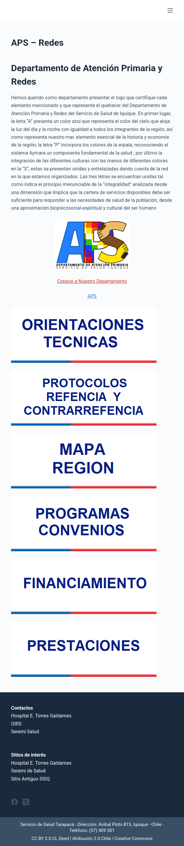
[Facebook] (14, 801)
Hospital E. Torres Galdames (41, 716)
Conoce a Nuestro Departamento (92, 281)
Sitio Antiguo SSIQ (30, 779)
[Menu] (170, 10)
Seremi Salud (25, 731)
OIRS (16, 724)
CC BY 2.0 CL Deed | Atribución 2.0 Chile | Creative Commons (92, 838)
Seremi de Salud (28, 771)
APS (91, 296)
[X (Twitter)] (25, 801)
